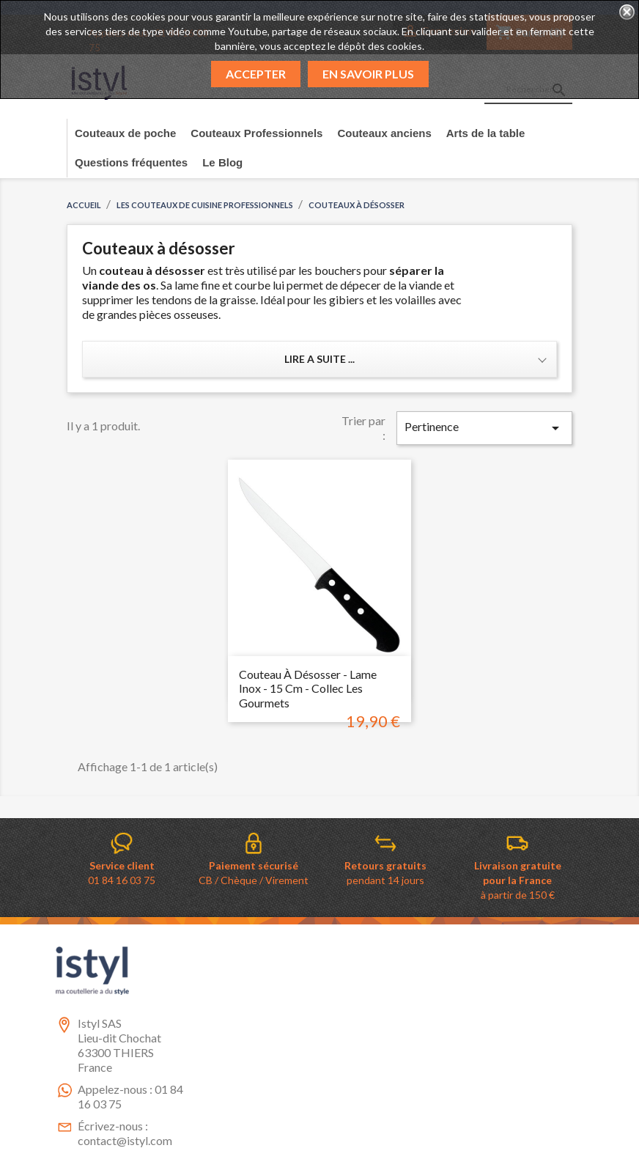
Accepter (256, 74)
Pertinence (484, 428)
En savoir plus (368, 74)
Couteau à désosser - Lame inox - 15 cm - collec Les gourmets (308, 688)
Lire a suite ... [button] (319, 359)
